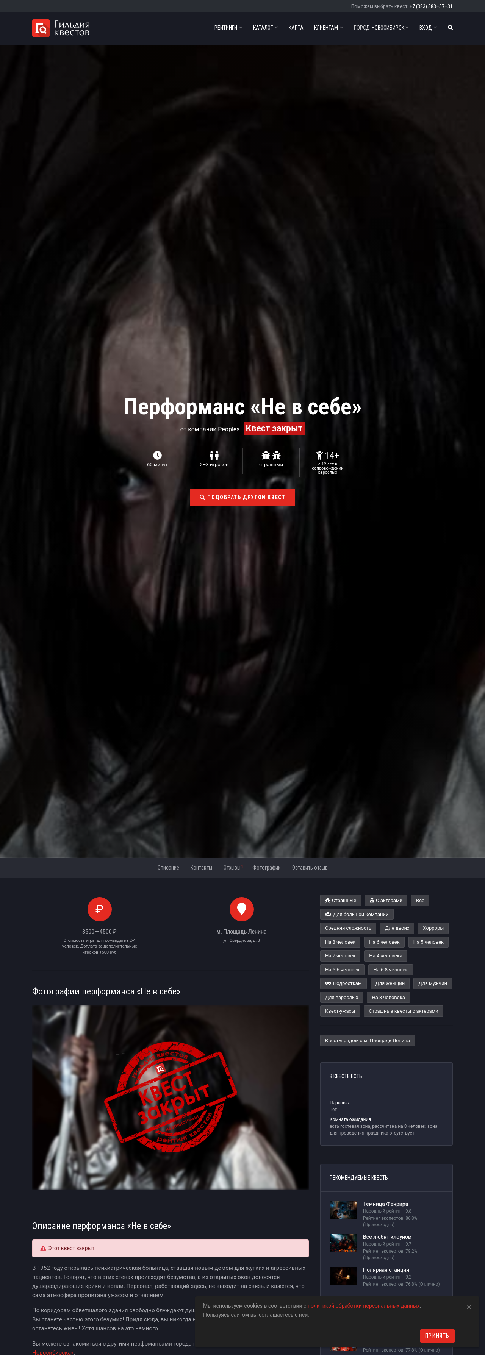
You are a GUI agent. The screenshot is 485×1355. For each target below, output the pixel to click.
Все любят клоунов (387, 1237)
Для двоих (397, 928)
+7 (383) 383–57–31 (431, 6)
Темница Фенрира (385, 1204)
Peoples (228, 429)
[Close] (469, 1306)
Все (420, 900)
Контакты (201, 868)
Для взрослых (341, 997)
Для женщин (390, 983)
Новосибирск (381, 28)
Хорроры (433, 928)
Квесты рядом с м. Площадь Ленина (367, 1040)
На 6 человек (384, 942)
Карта (296, 28)
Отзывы (233, 867)
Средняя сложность (348, 928)
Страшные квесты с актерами (403, 1011)
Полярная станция (386, 1270)
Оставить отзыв (310, 868)
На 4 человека (385, 955)
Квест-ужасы (340, 1011)
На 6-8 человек (390, 970)
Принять (437, 1336)
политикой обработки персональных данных (364, 1306)
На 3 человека (388, 997)
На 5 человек (428, 942)
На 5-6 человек (342, 970)
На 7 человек (340, 955)
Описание (168, 868)
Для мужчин (432, 983)
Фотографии (266, 868)
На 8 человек (340, 942)
